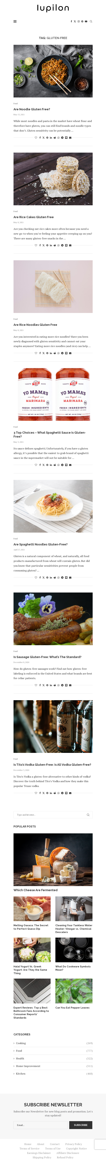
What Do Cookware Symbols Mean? (72, 968)
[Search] (91, 21)
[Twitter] (75, 21)
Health (54, 1050)
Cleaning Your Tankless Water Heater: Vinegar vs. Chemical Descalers (73, 928)
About (40, 1136)
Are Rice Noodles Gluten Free (35, 324)
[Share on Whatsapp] (59, 137)
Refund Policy (65, 1149)
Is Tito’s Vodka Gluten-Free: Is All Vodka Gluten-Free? (52, 764)
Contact (55, 1136)
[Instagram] (79, 21)
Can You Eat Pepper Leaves (71, 1003)
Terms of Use (53, 1141)
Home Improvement (54, 1058)
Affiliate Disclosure (67, 1145)
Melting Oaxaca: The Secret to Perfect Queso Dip (31, 927)
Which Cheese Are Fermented (36, 890)
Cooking (54, 1035)
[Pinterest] (82, 21)
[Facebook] (71, 21)
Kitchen (54, 1066)
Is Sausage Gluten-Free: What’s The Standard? (47, 657)
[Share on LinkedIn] (51, 137)
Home (27, 1136)
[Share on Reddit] (55, 137)
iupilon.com (78, 1155)
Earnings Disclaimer (39, 1145)
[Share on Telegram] (62, 137)
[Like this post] (36, 137)
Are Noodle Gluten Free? (32, 109)
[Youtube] (86, 21)
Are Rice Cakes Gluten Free (34, 217)
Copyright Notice (76, 1141)
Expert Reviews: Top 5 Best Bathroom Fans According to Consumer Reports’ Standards (31, 1006)
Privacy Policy (73, 1136)
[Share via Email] (70, 137)
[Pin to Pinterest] (47, 137)
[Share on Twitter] (43, 137)
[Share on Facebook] (40, 137)
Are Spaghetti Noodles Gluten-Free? (41, 544)
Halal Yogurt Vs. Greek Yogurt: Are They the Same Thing (31, 968)
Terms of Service (29, 1141)
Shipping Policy (42, 1149)
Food (54, 1043)
